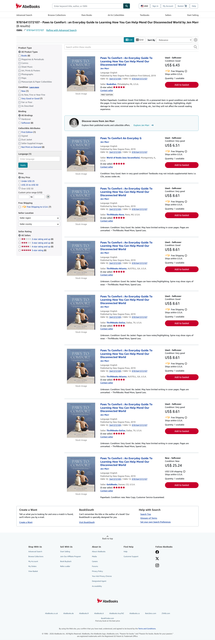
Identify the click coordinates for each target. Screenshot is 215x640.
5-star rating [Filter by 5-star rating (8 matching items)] (33, 250)
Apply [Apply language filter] (23, 165)
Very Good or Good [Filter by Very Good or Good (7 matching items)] (30, 98)
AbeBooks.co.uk (51, 613)
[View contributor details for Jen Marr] (104, 68)
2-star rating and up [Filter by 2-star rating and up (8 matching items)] (37, 239)
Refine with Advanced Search (61, 30)
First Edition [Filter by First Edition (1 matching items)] (27, 132)
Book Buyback (65, 561)
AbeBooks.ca (134, 613)
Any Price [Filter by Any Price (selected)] (24, 177)
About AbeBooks (98, 551)
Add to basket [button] (182, 84)
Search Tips (145, 514)
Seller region (25, 218)
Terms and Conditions (147, 629)
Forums (95, 566)
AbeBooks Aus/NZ (116, 613)
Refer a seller (65, 566)
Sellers (168, 15)
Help (194, 6)
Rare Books (87, 15)
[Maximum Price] (39, 197)
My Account (168, 6)
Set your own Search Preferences (155, 522)
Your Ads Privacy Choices (102, 576)
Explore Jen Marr (144, 125)
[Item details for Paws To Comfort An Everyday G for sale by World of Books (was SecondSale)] (81, 154)
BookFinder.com (107, 619)
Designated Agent (99, 581)
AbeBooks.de (68, 613)
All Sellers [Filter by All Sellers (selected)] (26, 235)
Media (94, 556)
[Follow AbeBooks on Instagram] (157, 566)
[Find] (126, 6)
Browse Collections (57, 15)
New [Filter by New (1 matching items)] (23, 91)
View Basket (33, 571)
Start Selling (193, 15)
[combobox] (87, 6)
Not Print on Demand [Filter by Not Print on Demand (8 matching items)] (31, 147)
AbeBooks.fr (84, 613)
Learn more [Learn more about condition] (34, 87)
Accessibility (97, 586)
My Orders (32, 566)
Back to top (107, 538)
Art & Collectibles (116, 15)
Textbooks (144, 15)
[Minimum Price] (23, 197)
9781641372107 (35, 30)
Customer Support (131, 556)
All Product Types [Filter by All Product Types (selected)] (28, 52)
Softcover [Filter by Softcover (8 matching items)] (25, 122)
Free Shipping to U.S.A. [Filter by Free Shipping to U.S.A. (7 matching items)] (34, 207)
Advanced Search (24, 15)
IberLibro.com (150, 613)
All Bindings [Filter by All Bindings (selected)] (25, 115)
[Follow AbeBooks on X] (157, 559)
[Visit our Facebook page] (157, 552)
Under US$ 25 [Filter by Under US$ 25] (26, 181)
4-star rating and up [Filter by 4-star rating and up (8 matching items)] (37, 246)
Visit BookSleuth (87, 522)
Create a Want (25, 522)
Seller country (26, 224)
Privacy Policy (97, 571)
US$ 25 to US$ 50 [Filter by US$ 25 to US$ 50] (28, 184)
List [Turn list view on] (129, 39)
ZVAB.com (166, 613)
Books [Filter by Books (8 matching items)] (24, 55)
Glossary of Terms (148, 518)
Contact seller (106, 90)
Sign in (155, 6)
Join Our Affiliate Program (70, 556)
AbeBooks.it (99, 613)
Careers (95, 561)
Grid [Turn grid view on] (139, 39)
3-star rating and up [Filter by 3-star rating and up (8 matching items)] (37, 243)
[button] (195, 47)
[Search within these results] (131, 47)
